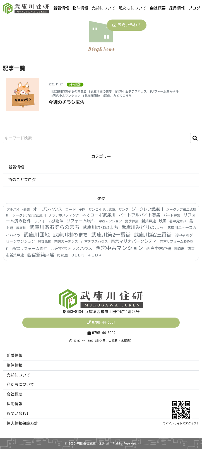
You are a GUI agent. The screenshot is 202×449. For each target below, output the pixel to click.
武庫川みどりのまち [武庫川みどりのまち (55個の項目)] (142, 227)
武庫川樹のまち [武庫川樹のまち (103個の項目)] (70, 234)
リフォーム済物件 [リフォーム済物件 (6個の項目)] (48, 221)
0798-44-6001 (104, 322)
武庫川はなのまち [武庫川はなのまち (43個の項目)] (100, 227)
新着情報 (61, 8)
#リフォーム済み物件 (164, 91)
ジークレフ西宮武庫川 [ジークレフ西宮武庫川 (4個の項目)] (29, 215)
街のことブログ (22, 180)
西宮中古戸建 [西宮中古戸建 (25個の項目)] (158, 248)
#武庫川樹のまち (100, 91)
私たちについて (132, 8)
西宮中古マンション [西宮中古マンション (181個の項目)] (119, 248)
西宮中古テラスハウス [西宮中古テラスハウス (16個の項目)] (71, 248)
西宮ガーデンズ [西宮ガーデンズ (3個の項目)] (66, 241)
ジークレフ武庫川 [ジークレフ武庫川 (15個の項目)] (147, 209)
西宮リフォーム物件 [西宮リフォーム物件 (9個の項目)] (29, 249)
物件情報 (80, 8)
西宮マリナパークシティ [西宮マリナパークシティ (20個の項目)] (134, 241)
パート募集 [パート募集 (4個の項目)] (171, 215)
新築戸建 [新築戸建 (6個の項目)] (148, 221)
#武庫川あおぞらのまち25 (68, 91)
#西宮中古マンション (65, 95)
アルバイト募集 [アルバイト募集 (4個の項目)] (18, 209)
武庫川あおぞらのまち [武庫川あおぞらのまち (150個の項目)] (54, 227)
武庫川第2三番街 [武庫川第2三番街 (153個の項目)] (153, 234)
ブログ (194, 8)
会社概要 (157, 8)
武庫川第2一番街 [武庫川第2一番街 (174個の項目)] (111, 234)
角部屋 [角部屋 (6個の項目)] (62, 255)
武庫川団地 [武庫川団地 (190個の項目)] (36, 234)
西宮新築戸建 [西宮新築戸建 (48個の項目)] (40, 255)
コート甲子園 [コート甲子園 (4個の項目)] (75, 209)
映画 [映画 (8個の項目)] (162, 221)
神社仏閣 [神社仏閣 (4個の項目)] (44, 241)
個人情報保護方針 (22, 423)
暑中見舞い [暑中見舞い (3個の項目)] (177, 221)
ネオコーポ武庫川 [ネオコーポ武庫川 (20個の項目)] (99, 215)
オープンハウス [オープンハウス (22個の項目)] (47, 209)
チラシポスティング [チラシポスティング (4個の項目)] (64, 215)
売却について (103, 8)
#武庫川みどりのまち (117, 95)
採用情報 (177, 8)
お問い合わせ (126, 25)
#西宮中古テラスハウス (131, 91)
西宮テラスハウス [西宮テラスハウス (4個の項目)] (94, 241)
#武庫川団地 (91, 95)
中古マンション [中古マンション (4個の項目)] (110, 221)
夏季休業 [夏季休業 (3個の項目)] (131, 221)
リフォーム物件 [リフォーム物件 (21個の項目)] (80, 221)
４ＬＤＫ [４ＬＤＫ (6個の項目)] (94, 255)
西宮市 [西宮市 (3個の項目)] (179, 248)
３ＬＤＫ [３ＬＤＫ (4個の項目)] (77, 255)
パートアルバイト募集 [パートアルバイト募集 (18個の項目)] (139, 215)
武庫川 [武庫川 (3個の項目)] (21, 227)
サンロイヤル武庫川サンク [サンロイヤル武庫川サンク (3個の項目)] (108, 209)
